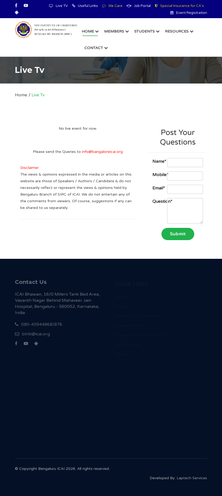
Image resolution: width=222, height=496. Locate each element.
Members (116, 31)
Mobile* (155, 174)
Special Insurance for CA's (179, 6)
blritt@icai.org (32, 336)
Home (90, 31)
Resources (179, 31)
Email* (155, 188)
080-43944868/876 (38, 326)
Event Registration (188, 13)
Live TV (58, 6)
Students (147, 31)
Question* (155, 201)
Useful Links (85, 6)
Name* (155, 161)
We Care (112, 6)
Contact (96, 48)
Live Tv (38, 95)
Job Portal (139, 6)
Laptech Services (192, 479)
